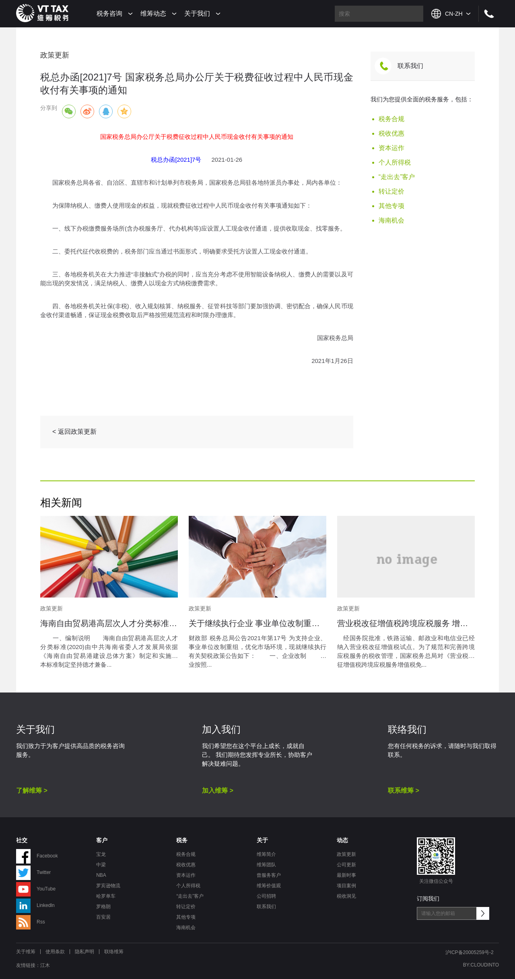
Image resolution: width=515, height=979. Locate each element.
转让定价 (391, 191)
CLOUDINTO (485, 965)
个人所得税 (395, 162)
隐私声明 (84, 951)
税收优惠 (391, 133)
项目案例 (346, 885)
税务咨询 (109, 13)
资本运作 (391, 147)
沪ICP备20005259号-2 (469, 952)
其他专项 (391, 205)
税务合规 (391, 118)
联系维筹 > (403, 790)
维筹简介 (266, 854)
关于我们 (197, 13)
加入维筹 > (217, 790)
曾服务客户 (269, 875)
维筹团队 (266, 865)
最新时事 (346, 875)
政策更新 (346, 854)
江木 (45, 965)
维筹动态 (153, 13)
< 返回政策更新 (74, 431)
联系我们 (410, 65)
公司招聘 (266, 896)
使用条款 (55, 951)
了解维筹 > (31, 790)
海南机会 (391, 220)
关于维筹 (25, 951)
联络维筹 (114, 951)
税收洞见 (346, 896)
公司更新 (346, 865)
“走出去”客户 (397, 176)
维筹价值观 (269, 885)
